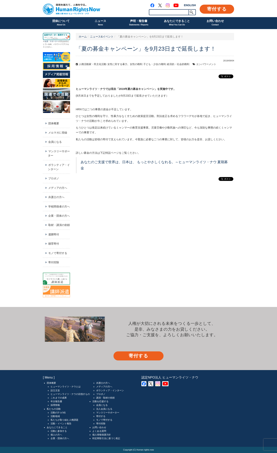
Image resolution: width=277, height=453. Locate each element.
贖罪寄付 (53, 243)
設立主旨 (55, 390)
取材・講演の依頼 (59, 224)
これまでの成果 (59, 397)
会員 (46, 41)
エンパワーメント (206, 64)
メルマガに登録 (57, 132)
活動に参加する (59, 431)
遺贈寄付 (53, 234)
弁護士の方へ (56, 197)
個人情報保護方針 (101, 434)
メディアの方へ (57, 187)
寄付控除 (53, 262)
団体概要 (53, 123)
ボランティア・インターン (59, 167)
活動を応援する (100, 401)
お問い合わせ (215, 23)
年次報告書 (56, 401)
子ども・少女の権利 (154, 64)
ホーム (83, 36)
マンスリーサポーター (59, 153)
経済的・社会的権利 (178, 64)
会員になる (55, 141)
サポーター (54, 41)
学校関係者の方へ (59, 206)
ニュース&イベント (101, 36)
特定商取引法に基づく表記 (106, 438)
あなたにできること (177, 23)
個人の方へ (56, 434)
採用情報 (55, 405)
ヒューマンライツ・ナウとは (66, 386)
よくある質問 (99, 431)
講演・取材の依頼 (105, 397)
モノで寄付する (57, 253)
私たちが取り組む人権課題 (64, 420)
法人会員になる (104, 409)
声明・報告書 (138, 23)
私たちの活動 (54, 409)
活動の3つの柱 (58, 412)
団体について (61, 23)
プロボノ (53, 178)
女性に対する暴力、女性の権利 (124, 64)
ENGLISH (190, 5)
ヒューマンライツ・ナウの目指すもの (70, 394)
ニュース (100, 23)
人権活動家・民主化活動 (92, 64)
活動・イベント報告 (61, 423)
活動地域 (55, 416)
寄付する (217, 9)
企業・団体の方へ (59, 215)
